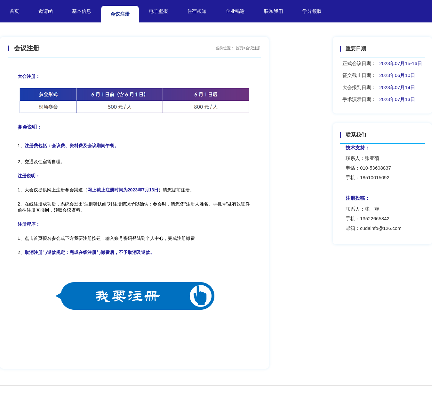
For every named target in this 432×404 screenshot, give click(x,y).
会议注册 (120, 14)
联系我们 (273, 11)
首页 (14, 11)
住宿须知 (196, 11)
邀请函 (45, 11)
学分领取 (312, 11)
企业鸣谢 (235, 11)
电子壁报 (158, 11)
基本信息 (81, 11)
